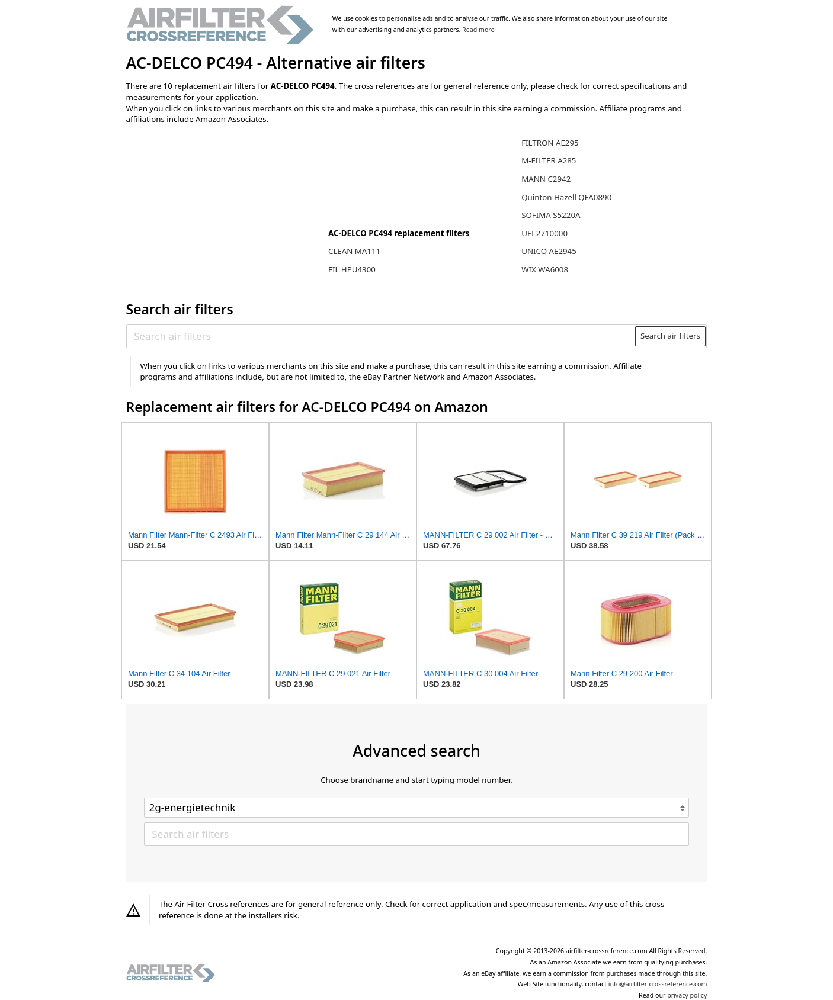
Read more (478, 29)
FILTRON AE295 (549, 142)
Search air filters (670, 335)
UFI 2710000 (544, 233)
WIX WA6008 (544, 269)
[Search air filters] (381, 336)
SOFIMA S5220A (550, 215)
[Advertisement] (224, 211)
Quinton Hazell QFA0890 (566, 197)
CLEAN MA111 (354, 251)
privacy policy (687, 995)
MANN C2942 (546, 178)
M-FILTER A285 (548, 160)
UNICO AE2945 (548, 251)
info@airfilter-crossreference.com (657, 984)
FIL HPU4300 (352, 269)
